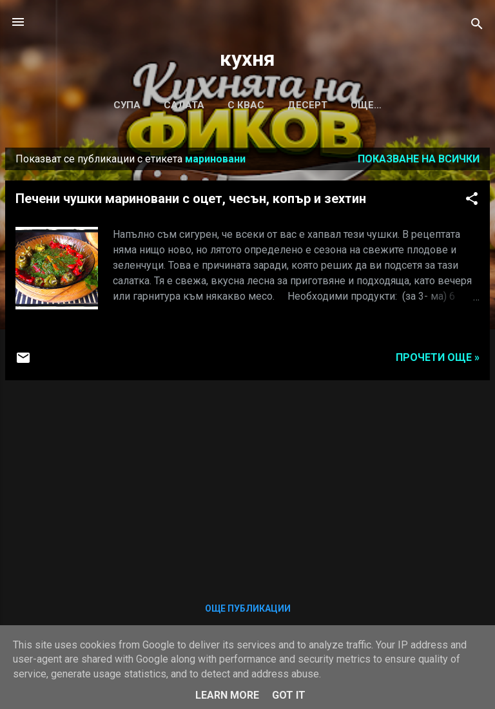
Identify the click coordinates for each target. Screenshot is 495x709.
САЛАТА (184, 105)
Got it (289, 695)
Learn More (227, 695)
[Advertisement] (247, 481)
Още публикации (248, 608)
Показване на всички (419, 159)
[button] (472, 201)
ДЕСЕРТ (307, 105)
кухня (247, 58)
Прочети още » (438, 357)
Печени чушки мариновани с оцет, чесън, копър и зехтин (190, 198)
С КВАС (246, 105)
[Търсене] (477, 26)
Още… (366, 105)
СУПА (127, 105)
